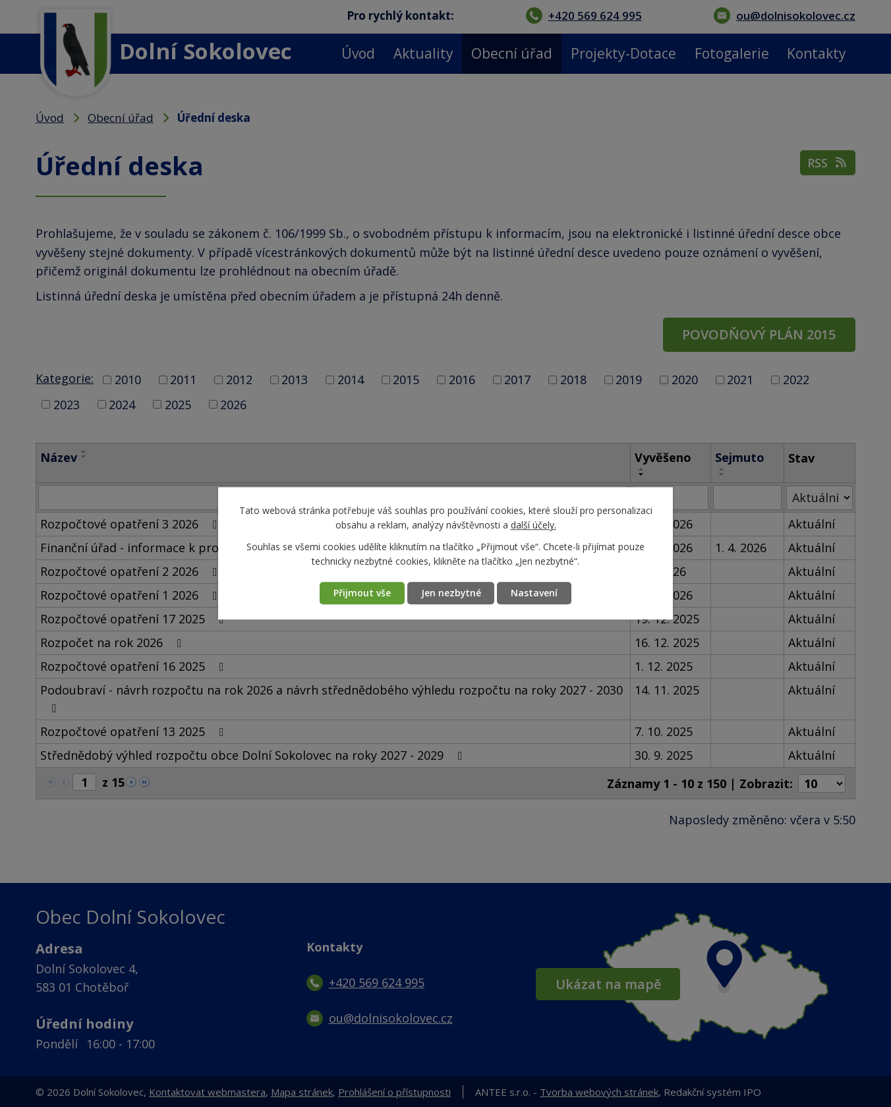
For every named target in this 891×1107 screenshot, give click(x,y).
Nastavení (534, 593)
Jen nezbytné (450, 593)
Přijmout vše (361, 593)
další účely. (533, 525)
